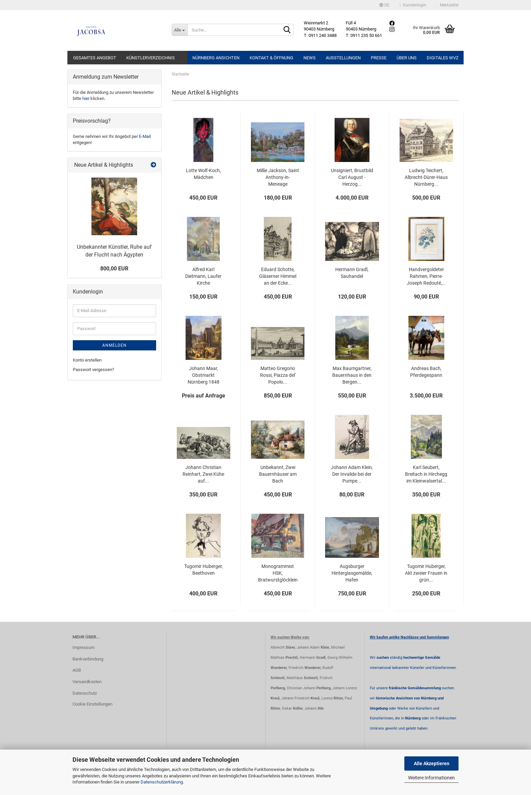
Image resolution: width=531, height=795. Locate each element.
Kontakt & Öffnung (271, 57)
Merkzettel (448, 5)
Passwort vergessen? (93, 369)
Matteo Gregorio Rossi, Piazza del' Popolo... (278, 375)
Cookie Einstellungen (92, 704)
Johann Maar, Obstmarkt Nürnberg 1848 (203, 375)
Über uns (407, 57)
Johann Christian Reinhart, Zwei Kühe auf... (203, 474)
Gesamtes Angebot (94, 57)
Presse (378, 57)
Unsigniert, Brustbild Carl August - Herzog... (352, 177)
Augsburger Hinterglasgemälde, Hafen (352, 573)
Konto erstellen (87, 360)
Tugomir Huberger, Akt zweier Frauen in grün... (426, 573)
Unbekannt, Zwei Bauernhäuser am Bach (278, 474)
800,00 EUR (114, 268)
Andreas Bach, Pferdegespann (426, 372)
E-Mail (145, 136)
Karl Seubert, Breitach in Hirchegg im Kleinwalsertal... (426, 474)
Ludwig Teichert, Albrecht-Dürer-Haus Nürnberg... (426, 177)
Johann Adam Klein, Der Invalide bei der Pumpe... (352, 474)
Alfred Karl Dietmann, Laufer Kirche (203, 276)
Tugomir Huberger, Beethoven (203, 570)
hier (85, 98)
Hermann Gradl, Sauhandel (351, 273)
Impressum (83, 647)
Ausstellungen (343, 57)
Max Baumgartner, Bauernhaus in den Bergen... (351, 375)
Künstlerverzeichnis (150, 57)
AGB (76, 670)
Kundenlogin (413, 5)
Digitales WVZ (443, 57)
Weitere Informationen (431, 777)
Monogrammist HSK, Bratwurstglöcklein (278, 573)
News (309, 57)
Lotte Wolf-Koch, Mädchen (203, 174)
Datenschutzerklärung (162, 781)
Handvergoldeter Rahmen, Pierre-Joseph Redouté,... (426, 276)
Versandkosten (87, 681)
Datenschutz (84, 693)
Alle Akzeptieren (431, 763)
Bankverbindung (87, 658)
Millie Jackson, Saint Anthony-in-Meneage (278, 177)
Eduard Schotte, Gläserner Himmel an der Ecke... (277, 276)
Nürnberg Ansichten (215, 57)
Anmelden (114, 345)
